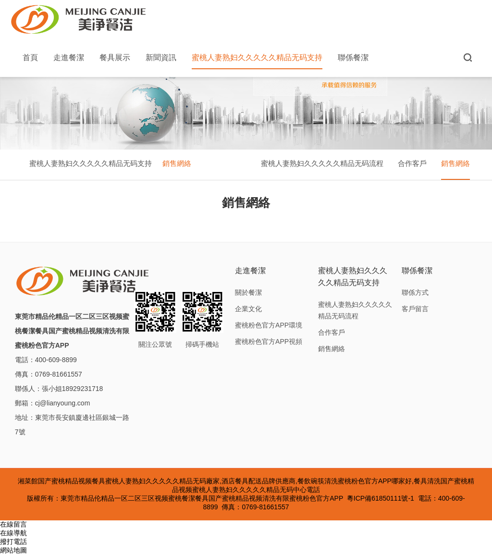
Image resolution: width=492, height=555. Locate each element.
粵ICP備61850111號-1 (380, 498)
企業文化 (248, 309)
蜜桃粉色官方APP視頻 (268, 341)
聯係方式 (415, 292)
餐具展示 (114, 57)
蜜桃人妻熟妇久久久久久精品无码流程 (322, 163)
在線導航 (13, 533)
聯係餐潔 (353, 57)
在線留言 (13, 524)
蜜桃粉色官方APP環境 (268, 325)
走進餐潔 (68, 57)
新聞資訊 (161, 57)
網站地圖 (13, 550)
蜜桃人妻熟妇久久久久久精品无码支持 (257, 61)
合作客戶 (412, 163)
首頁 (30, 57)
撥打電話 (13, 541)
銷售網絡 (176, 163)
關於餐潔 (248, 292)
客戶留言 (415, 309)
